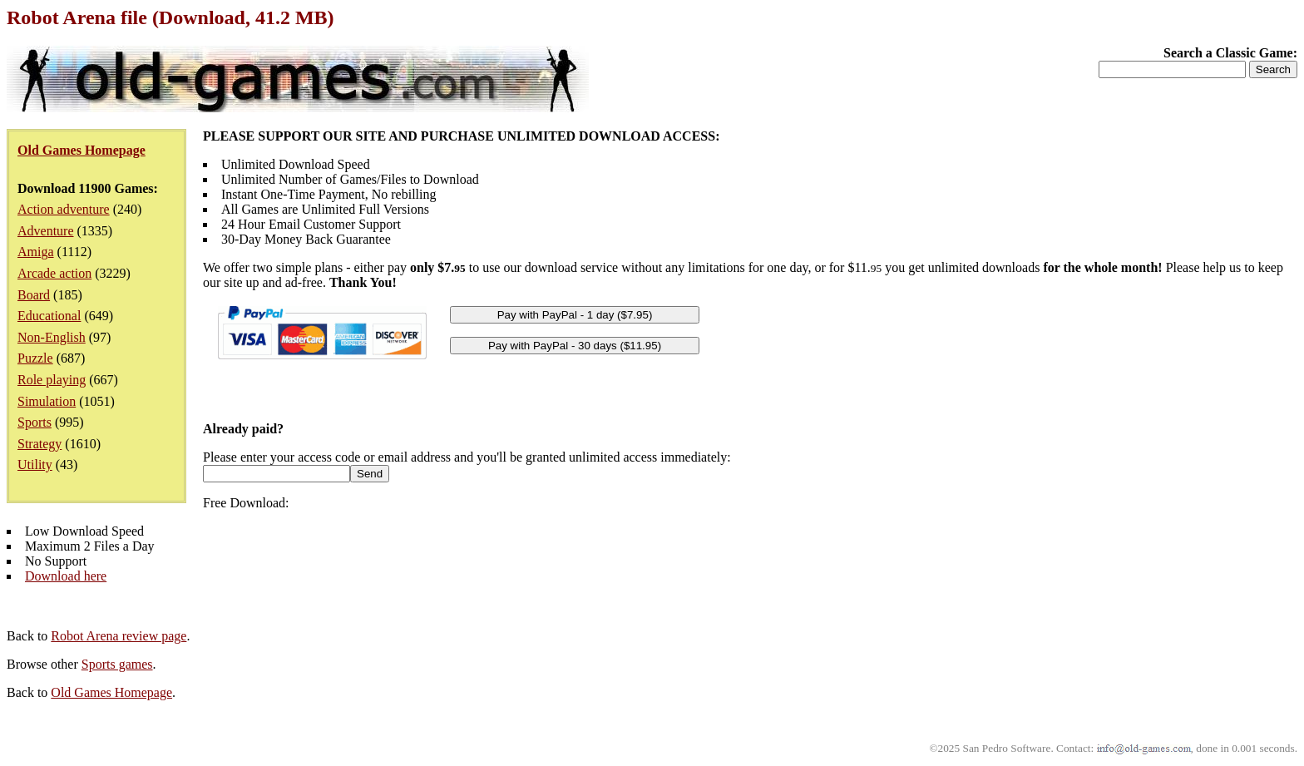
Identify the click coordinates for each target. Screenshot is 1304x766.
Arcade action (54, 273)
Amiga (35, 252)
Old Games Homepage (111, 692)
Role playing (51, 380)
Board (33, 295)
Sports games (117, 664)
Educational (49, 316)
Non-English (51, 337)
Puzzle (35, 358)
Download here (65, 576)
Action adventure (63, 209)
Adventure (45, 231)
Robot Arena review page (118, 636)
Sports (34, 422)
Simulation (46, 401)
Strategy (39, 444)
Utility (34, 464)
